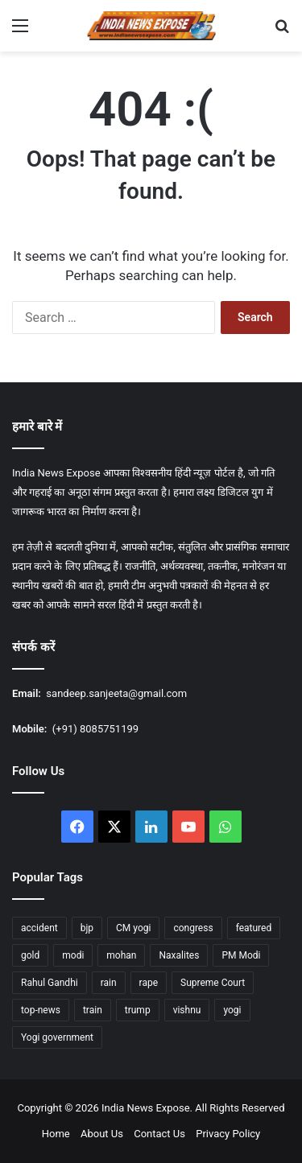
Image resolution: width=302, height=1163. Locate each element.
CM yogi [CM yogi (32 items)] (133, 928)
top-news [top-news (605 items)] (40, 1010)
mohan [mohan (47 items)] (121, 955)
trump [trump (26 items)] (138, 1010)
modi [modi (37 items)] (73, 955)
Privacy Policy (228, 1134)
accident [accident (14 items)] (39, 928)
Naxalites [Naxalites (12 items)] (179, 955)
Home (56, 1134)
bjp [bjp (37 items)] (87, 928)
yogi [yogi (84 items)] (232, 1010)
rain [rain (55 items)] (109, 982)
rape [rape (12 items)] (148, 982)
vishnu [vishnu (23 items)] (187, 1010)
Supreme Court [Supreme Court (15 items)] (212, 982)
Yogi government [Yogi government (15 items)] (57, 1037)
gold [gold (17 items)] (30, 955)
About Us (102, 1134)
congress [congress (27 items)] (193, 928)
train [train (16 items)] (92, 1010)
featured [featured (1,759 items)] (254, 928)
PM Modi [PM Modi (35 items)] (240, 955)
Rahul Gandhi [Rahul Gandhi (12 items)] (49, 982)
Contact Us (159, 1134)
